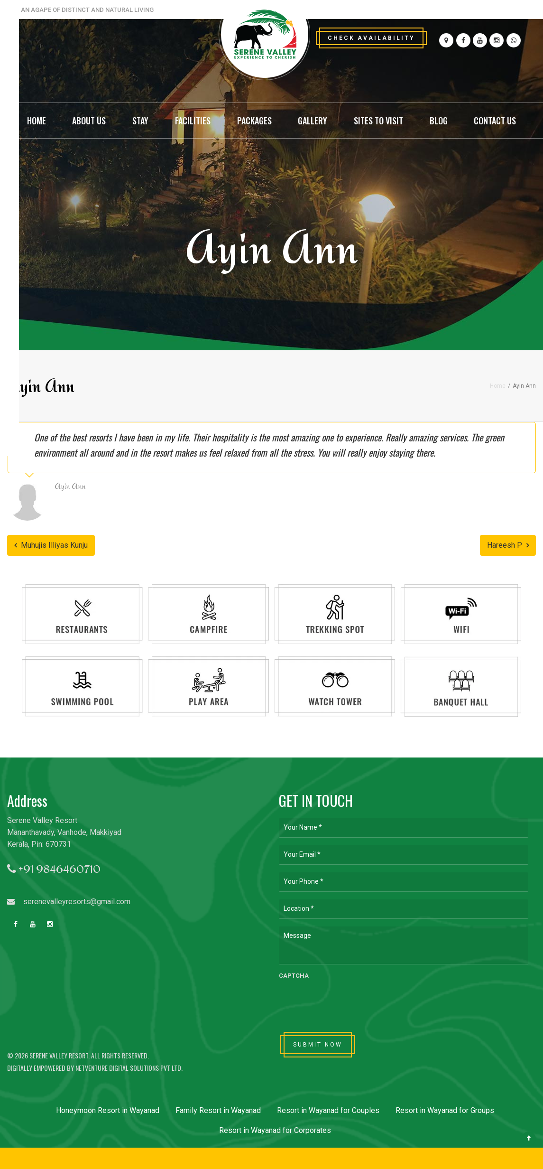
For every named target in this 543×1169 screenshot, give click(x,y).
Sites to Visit (378, 120)
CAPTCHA (294, 975)
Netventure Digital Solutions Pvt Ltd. (129, 1068)
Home (36, 120)
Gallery (312, 120)
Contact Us (495, 120)
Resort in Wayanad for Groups (445, 1110)
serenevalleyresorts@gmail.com (68, 901)
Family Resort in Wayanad (218, 1110)
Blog (439, 120)
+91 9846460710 (54, 869)
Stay (140, 120)
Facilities (193, 120)
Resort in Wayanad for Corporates (275, 1130)
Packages (254, 120)
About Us (89, 120)
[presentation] (351, 1002)
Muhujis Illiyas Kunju (51, 545)
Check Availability (371, 38)
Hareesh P (508, 545)
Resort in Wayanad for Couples (328, 1110)
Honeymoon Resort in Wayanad (107, 1110)
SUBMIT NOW (318, 1044)
